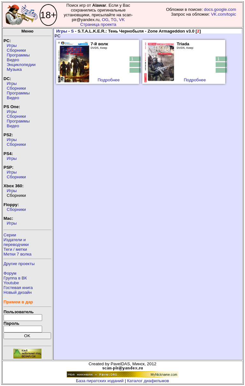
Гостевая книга (18, 287)
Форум (10, 273)
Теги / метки (15, 249)
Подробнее (109, 80)
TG (114, 19)
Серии (10, 235)
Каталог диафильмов (148, 380)
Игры (12, 45)
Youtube (11, 282)
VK (122, 19)
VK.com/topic (223, 14)
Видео (13, 59)
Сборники (16, 50)
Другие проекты (19, 263)
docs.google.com (220, 9)
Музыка (14, 69)
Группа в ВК (15, 278)
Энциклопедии (21, 64)
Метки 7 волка (18, 254)
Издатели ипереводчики (16, 242)
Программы (18, 55)
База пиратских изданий (99, 380)
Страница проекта (98, 24)
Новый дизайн (18, 292)
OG (105, 19)
